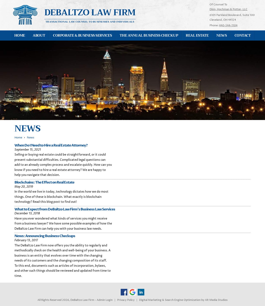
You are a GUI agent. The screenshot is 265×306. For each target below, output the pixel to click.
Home (19, 35)
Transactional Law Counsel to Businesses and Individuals (90, 21)
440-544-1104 (228, 25)
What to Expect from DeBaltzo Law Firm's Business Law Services (64, 209)
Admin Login (105, 300)
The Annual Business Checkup (149, 35)
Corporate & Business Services (82, 35)
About (39, 35)
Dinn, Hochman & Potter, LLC (228, 9)
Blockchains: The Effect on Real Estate (44, 182)
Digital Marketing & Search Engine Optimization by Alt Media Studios (183, 300)
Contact (243, 35)
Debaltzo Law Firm (90, 12)
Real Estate (197, 35)
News (221, 35)
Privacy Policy (126, 300)
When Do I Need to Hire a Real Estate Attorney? (51, 145)
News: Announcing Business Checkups (44, 236)
